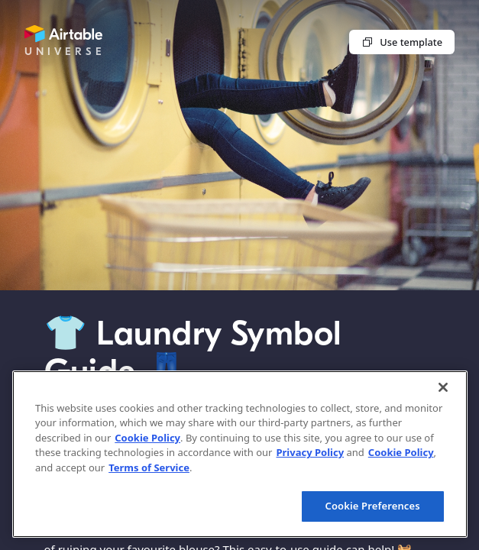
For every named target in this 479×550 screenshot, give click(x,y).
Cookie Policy (147, 438)
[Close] (443, 387)
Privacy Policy (310, 452)
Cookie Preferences (372, 506)
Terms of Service (148, 467)
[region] (240, 454)
